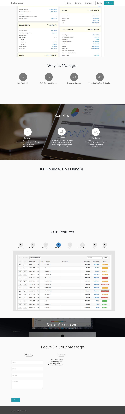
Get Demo (109, 3)
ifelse (26, 410)
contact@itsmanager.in (56, 365)
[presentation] (25, 393)
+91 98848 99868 (55, 363)
